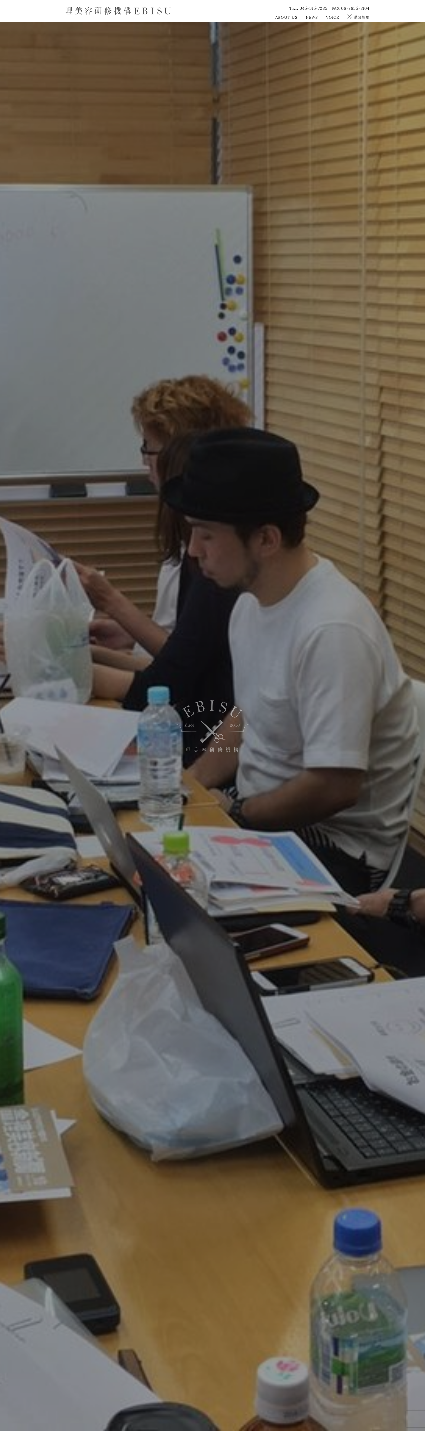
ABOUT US (286, 17)
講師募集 (358, 17)
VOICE (332, 17)
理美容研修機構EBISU (118, 11)
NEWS (312, 17)
